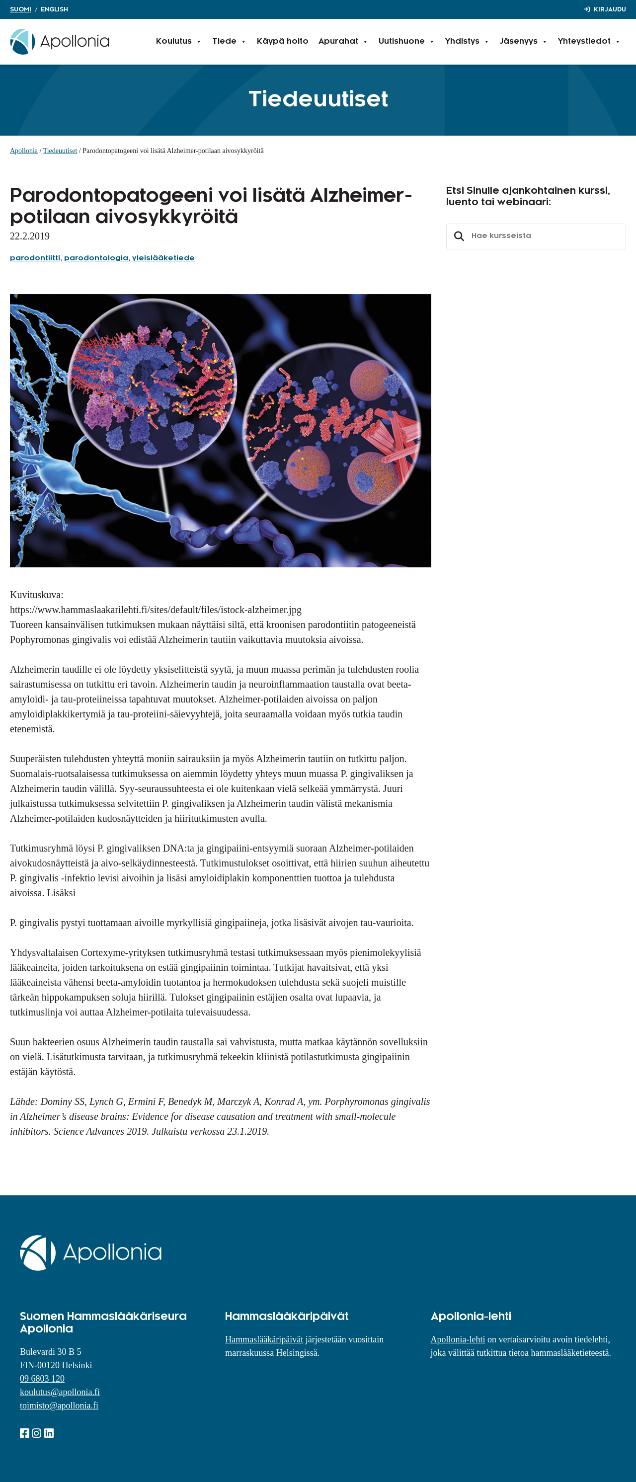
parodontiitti (35, 258)
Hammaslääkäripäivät (264, 1339)
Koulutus (179, 42)
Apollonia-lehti (458, 1339)
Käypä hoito (283, 41)
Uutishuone (407, 42)
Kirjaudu (610, 9)
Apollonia (24, 151)
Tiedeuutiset (60, 151)
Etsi (457, 236)
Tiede (229, 42)
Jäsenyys (524, 42)
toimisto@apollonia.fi (59, 1405)
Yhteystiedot (589, 42)
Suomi (20, 9)
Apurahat (343, 42)
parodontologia (96, 258)
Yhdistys (467, 42)
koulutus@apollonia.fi (60, 1392)
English (54, 9)
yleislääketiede (163, 258)
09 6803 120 (42, 1379)
